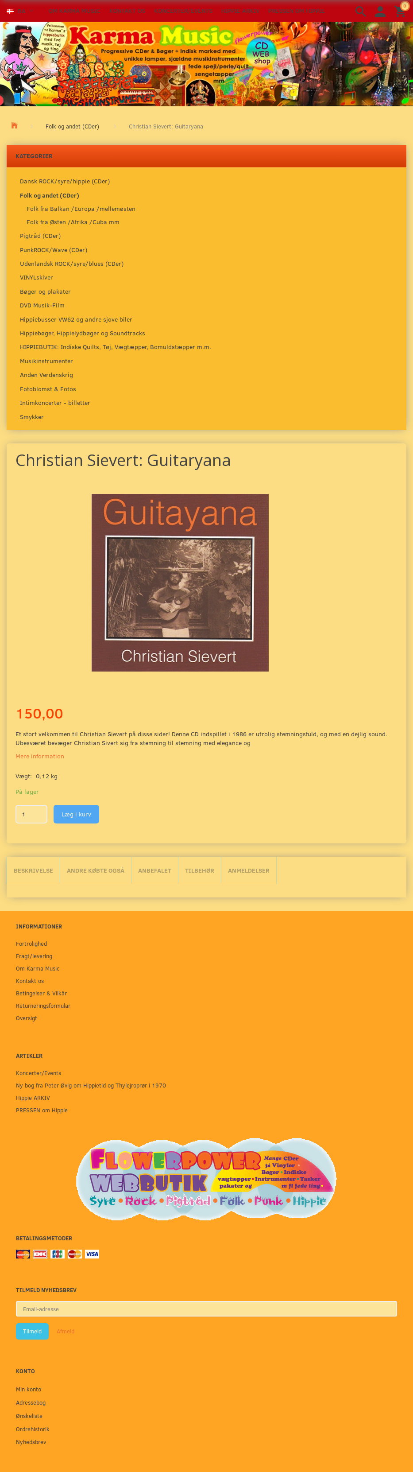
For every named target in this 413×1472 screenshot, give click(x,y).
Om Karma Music (74, 10)
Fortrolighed (31, 943)
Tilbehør (199, 870)
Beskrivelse (33, 870)
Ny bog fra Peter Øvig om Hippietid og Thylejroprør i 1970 (91, 1085)
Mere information (39, 756)
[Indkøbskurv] (401, 11)
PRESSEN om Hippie (296, 10)
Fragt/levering (34, 955)
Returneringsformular (43, 1005)
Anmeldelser (249, 870)
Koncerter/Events (183, 10)
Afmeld (65, 1331)
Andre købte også (95, 870)
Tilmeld (32, 1331)
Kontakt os (127, 10)
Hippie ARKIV (240, 10)
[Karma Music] (206, 62)
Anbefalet (154, 870)
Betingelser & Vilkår (41, 993)
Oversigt (26, 1017)
